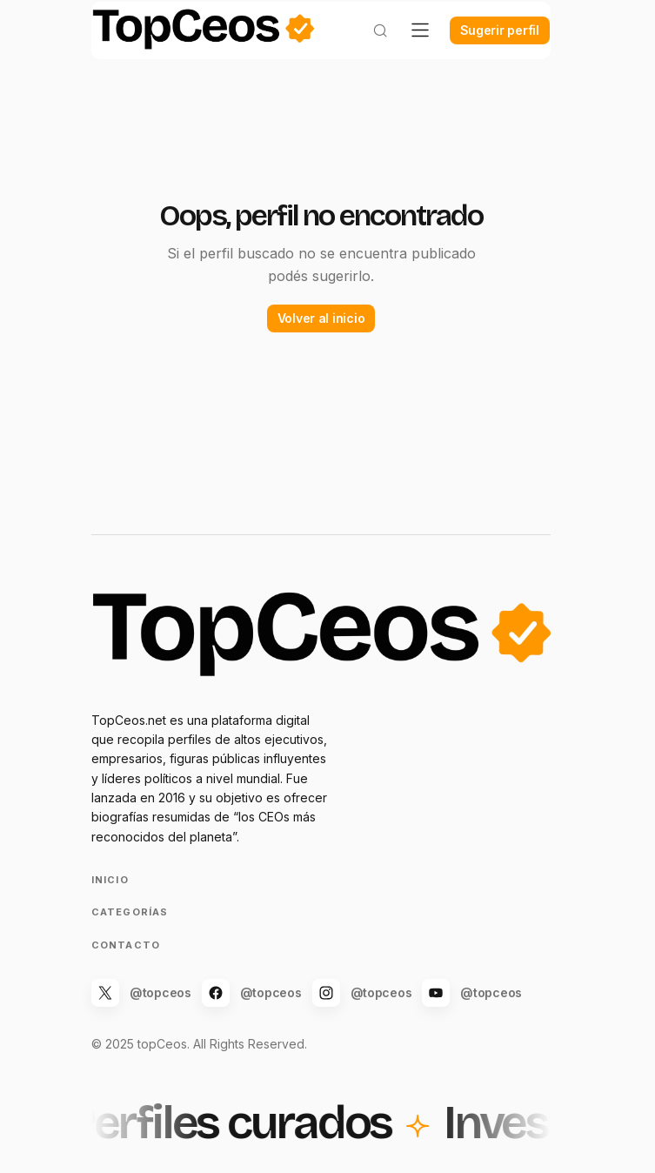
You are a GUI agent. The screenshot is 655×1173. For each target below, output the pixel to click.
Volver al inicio (321, 334)
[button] (367, 49)
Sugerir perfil (486, 48)
